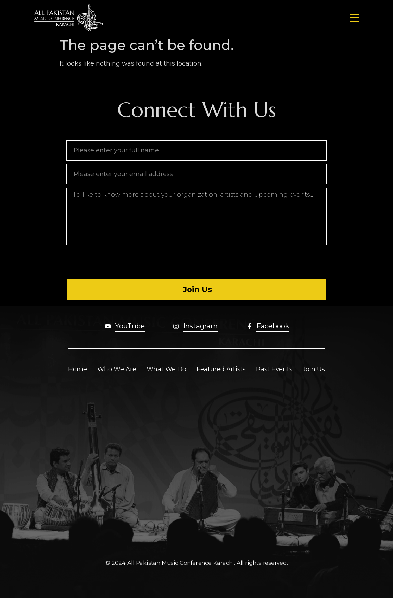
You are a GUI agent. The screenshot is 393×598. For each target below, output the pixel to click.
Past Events (274, 369)
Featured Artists (221, 369)
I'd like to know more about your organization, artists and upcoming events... (196, 216)
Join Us (314, 369)
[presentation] (118, 261)
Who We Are (116, 369)
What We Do (166, 369)
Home (77, 369)
